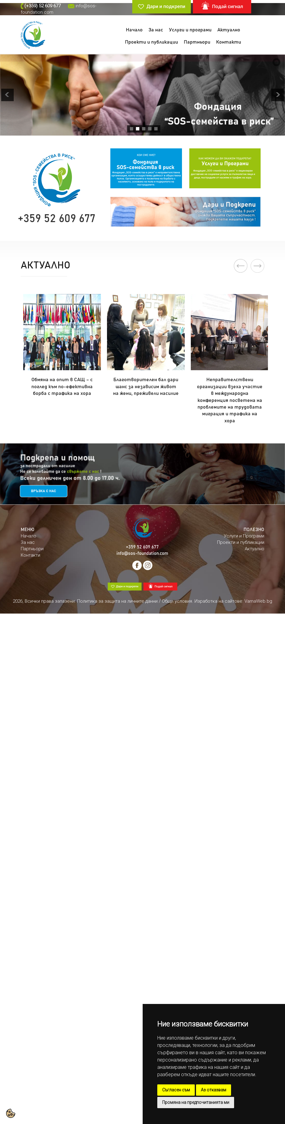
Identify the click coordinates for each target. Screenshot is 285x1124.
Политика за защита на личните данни (117, 601)
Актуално (228, 29)
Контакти (228, 42)
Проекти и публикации (151, 42)
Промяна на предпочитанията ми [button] (195, 1102)
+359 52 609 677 (142, 547)
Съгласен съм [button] (176, 1089)
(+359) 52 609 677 (42, 6)
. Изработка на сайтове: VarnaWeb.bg (232, 601)
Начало (134, 29)
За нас (155, 29)
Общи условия (177, 601)
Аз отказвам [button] (213, 1089)
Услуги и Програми (244, 536)
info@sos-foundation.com (142, 553)
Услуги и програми (190, 29)
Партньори (197, 42)
